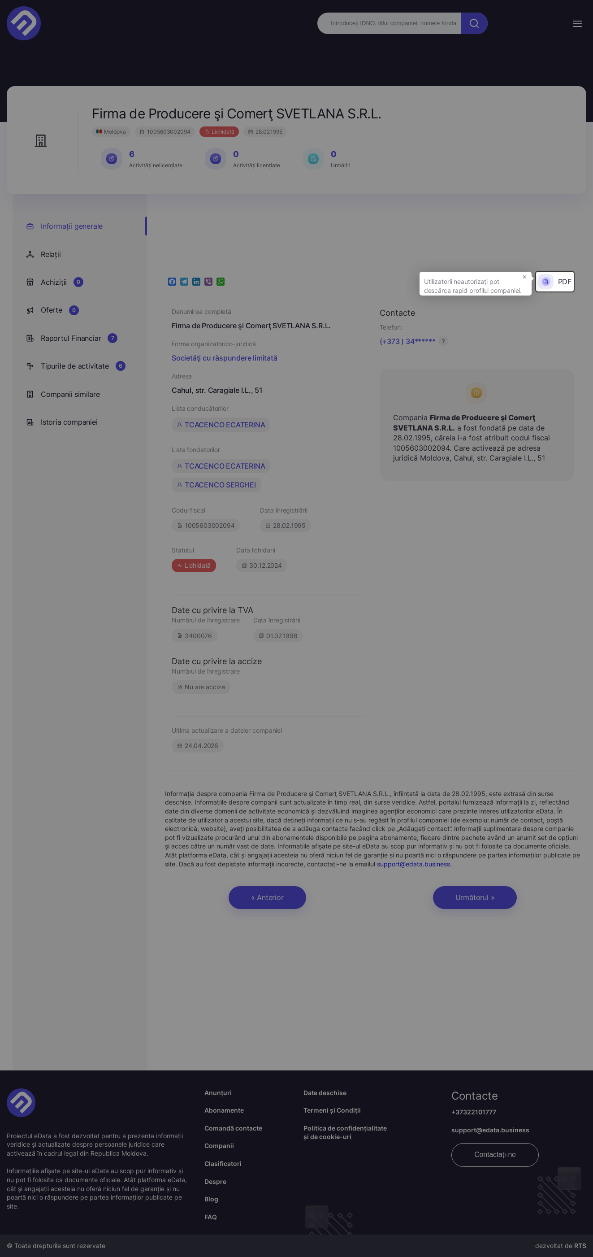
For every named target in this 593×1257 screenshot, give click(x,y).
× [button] (524, 276)
